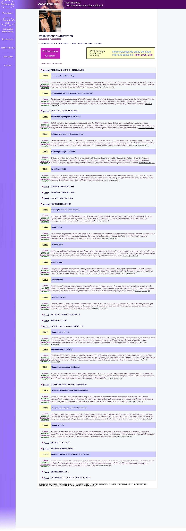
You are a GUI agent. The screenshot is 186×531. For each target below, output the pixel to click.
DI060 (45, 169)
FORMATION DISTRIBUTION (119, 484)
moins (46, 70)
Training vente (57, 262)
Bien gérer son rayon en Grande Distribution (69, 408)
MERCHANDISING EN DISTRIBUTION (68, 70)
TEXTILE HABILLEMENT (63, 448)
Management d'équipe (60, 332)
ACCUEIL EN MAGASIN (62, 198)
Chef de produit (57, 425)
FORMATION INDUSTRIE (48, 484)
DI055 (45, 93)
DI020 (45, 408)
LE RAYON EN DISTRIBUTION (65, 111)
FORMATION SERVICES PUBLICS (84, 485)
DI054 (45, 297)
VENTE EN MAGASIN (61, 204)
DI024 (45, 210)
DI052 (45, 280)
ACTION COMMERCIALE (63, 192)
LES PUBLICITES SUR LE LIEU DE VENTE (70, 478)
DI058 (45, 425)
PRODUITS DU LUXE (60, 443)
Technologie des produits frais (63, 151)
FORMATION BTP (82, 484)
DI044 (45, 245)
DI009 (45, 134)
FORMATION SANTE (139, 484)
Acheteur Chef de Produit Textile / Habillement (70, 454)
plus (46, 187)
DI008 (45, 116)
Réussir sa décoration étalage (62, 76)
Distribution (56, 39)
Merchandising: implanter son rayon (66, 116)
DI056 (45, 151)
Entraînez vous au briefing (62, 349)
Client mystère (57, 245)
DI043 (45, 227)
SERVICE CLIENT (59, 320)
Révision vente (57, 280)
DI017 (45, 332)
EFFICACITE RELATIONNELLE (65, 314)
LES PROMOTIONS (60, 472)
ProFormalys (44, 39)
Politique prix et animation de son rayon (67, 134)
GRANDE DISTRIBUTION (62, 186)
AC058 (45, 454)
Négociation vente (58, 297)
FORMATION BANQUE (67, 484)
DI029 (45, 76)
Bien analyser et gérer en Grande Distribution (69, 390)
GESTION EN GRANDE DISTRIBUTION (69, 384)
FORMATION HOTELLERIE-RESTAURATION (55, 485)
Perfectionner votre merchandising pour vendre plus (72, 93)
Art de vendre (56, 227)
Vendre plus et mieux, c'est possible (65, 210)
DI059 (45, 367)
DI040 (45, 349)
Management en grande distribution (65, 367)
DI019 (45, 390)
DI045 (45, 262)
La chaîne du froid (58, 169)
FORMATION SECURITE (99, 484)
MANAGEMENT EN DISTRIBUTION (67, 326)
